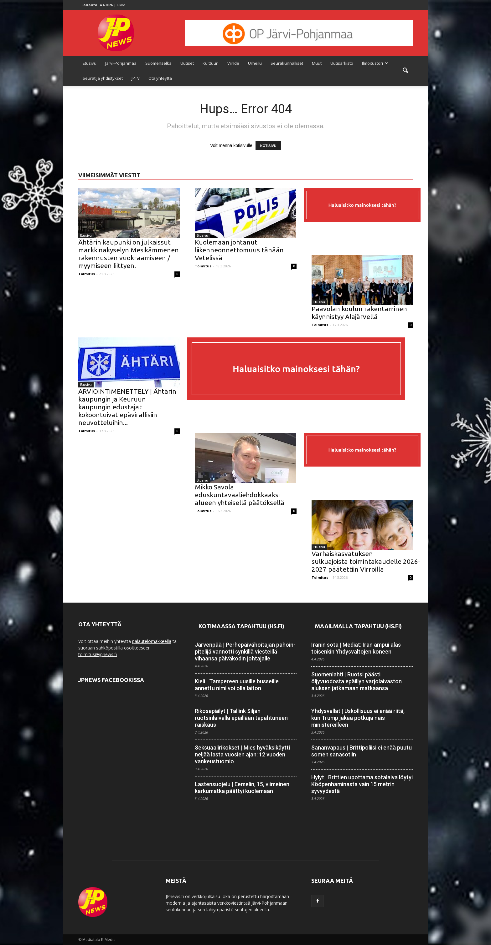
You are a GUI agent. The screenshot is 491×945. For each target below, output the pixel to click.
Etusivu (89, 63)
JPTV (136, 78)
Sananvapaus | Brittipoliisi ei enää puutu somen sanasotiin (361, 751)
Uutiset (187, 63)
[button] (405, 70)
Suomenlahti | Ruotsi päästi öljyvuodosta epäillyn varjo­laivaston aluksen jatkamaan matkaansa (356, 681)
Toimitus (86, 273)
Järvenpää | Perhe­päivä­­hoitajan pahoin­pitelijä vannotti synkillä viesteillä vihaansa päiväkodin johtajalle (245, 651)
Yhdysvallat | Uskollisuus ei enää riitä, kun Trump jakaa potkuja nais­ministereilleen (358, 718)
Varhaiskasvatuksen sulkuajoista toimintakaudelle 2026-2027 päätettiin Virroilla (366, 561)
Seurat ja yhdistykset (103, 78)
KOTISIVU (268, 146)
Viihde (233, 63)
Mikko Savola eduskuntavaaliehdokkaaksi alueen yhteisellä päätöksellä (239, 494)
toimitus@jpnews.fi (97, 654)
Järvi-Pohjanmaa (121, 63)
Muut (317, 63)
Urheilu (255, 63)
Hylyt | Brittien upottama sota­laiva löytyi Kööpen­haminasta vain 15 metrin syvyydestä (362, 784)
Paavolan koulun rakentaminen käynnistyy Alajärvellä (359, 312)
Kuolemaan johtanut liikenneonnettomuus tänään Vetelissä (239, 249)
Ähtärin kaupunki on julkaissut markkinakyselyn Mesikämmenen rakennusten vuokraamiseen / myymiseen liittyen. (128, 253)
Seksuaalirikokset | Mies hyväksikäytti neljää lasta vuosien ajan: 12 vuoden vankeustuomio (242, 754)
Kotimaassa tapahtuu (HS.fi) (241, 626)
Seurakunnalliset (287, 63)
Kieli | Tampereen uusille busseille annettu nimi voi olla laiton (237, 684)
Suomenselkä (158, 63)
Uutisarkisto (341, 63)
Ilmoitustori (375, 63)
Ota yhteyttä (160, 78)
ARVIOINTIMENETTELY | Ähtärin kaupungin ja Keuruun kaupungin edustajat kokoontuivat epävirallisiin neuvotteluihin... (127, 406)
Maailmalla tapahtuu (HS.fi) (358, 626)
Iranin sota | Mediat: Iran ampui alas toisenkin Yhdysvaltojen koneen (356, 648)
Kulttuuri (211, 63)
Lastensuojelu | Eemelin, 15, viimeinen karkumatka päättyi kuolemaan (242, 787)
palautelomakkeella (151, 641)
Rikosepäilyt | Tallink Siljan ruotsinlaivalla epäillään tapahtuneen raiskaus (241, 718)
